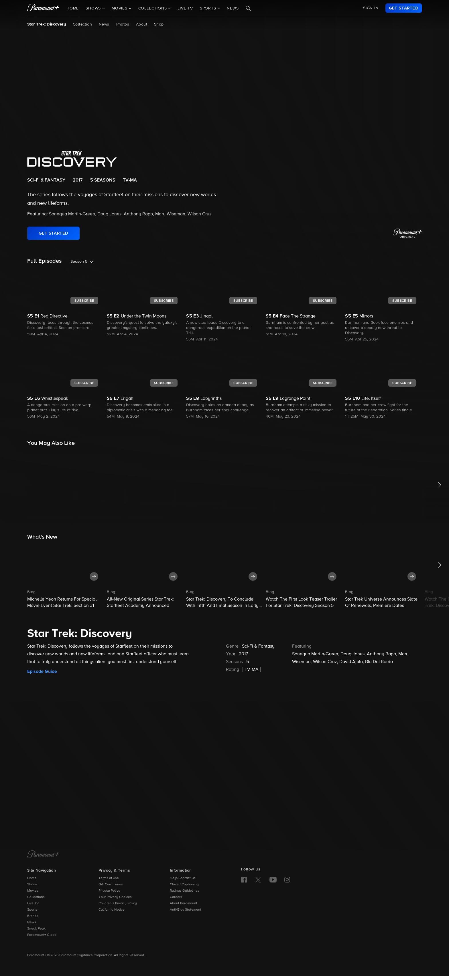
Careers (176, 897)
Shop (159, 24)
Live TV (185, 8)
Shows (32, 884)
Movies (32, 891)
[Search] (248, 8)
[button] (65, 576)
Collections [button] (153, 8)
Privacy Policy (109, 891)
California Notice (112, 909)
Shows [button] (94, 8)
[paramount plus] (43, 8)
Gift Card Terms (111, 884)
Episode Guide (42, 671)
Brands (32, 916)
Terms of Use (109, 878)
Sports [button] (209, 8)
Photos (122, 24)
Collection (82, 24)
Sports (32, 909)
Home (72, 8)
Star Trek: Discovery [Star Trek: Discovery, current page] (46, 24)
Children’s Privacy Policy (118, 903)
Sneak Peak (36, 928)
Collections (36, 897)
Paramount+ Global (42, 935)
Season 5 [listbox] (78, 262)
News (233, 8)
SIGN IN (371, 8)
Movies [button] (120, 8)
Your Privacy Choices (115, 897)
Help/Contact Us (183, 878)
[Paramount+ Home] (43, 854)
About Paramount (183, 903)
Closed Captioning (184, 884)
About (141, 24)
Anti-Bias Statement (185, 909)
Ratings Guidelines (184, 891)
